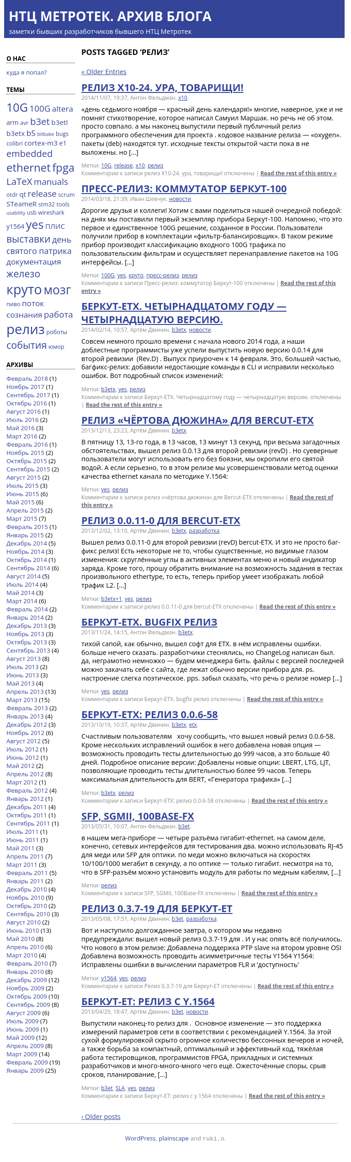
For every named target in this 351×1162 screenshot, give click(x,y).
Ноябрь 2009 (25, 988)
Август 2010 (23, 922)
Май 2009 (20, 1037)
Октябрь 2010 (26, 906)
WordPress (140, 1138)
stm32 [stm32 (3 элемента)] (46, 204)
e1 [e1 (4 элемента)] (63, 143)
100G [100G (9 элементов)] (39, 108)
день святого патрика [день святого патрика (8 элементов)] (39, 245)
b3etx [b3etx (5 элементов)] (15, 133)
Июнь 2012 (22, 757)
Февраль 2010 (27, 963)
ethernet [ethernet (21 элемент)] (28, 167)
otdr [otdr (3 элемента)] (12, 195)
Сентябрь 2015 (28, 469)
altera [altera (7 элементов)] (62, 108)
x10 (182, 98)
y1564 (108, 978)
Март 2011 (21, 864)
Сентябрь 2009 (28, 1004)
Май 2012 (20, 766)
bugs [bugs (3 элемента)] (62, 134)
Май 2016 (20, 428)
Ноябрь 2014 (25, 551)
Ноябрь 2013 (25, 634)
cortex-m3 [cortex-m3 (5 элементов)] (41, 142)
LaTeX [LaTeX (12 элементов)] (19, 181)
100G (107, 275)
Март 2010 (21, 955)
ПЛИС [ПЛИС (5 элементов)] (55, 226)
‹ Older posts (101, 1116)
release (123, 165)
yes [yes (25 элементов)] (35, 224)
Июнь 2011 (22, 840)
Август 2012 (23, 741)
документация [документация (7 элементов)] (33, 261)
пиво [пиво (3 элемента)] (13, 304)
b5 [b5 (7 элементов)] (31, 133)
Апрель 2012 (25, 774)
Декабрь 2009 (26, 980)
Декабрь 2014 (26, 543)
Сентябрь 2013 (28, 650)
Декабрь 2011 (26, 807)
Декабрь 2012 (26, 724)
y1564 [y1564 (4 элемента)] (15, 226)
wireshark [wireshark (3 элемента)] (51, 212)
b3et (184, 826)
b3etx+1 (111, 599)
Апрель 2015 (25, 510)
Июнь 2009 (22, 1029)
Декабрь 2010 (26, 889)
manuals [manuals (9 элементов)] (51, 181)
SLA (120, 1088)
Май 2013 (20, 683)
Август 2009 (23, 1013)
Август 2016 (23, 411)
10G (106, 165)
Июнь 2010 (22, 930)
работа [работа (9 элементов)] (58, 314)
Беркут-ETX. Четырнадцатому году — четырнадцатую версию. (184, 312)
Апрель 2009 (25, 1046)
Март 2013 (21, 700)
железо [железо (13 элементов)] (23, 273)
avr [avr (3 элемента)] (24, 123)
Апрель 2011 (25, 856)
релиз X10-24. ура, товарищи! (162, 87)
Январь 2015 (25, 535)
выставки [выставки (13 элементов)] (28, 238)
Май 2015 (20, 502)
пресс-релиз (162, 275)
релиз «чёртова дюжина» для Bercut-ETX (197, 420)
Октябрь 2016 (26, 403)
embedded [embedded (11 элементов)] (29, 153)
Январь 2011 (25, 881)
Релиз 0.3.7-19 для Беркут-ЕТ (157, 908)
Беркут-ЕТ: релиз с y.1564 (148, 1001)
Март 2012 (21, 782)
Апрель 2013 (25, 691)
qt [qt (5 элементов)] (22, 194)
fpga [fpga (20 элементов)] (63, 167)
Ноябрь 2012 (25, 733)
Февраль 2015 (27, 527)
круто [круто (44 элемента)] (24, 289)
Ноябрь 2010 (25, 897)
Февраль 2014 (27, 609)
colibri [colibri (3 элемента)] (14, 143)
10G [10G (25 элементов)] (17, 107)
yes (121, 275)
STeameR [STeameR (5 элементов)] (21, 203)
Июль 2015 (22, 485)
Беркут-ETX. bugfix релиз (149, 621)
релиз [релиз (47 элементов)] (25, 329)
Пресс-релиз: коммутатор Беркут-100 (184, 188)
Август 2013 (23, 658)
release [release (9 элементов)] (42, 193)
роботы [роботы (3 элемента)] (57, 332)
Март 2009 (21, 1054)
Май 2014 (20, 593)
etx (193, 725)
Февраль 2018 (27, 378)
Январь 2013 (25, 716)
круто (136, 275)
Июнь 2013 (22, 675)
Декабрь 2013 (26, 626)
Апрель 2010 (25, 947)
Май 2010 (20, 939)
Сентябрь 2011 (28, 823)
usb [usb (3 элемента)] (32, 212)
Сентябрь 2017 (28, 395)
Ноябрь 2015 (25, 453)
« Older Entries (104, 71)
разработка (204, 531)
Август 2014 (23, 576)
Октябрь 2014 (26, 560)
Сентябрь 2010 (28, 914)
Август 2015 (23, 477)
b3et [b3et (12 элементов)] (40, 121)
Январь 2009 (25, 1070)
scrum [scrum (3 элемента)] (66, 195)
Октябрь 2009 (26, 996)
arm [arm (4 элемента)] (12, 122)
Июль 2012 (22, 749)
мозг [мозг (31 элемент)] (57, 289)
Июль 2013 (22, 667)
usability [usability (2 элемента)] (15, 213)
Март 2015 (21, 518)
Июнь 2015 (22, 494)
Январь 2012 (25, 798)
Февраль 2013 (27, 708)
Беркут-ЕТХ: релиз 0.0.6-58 (149, 714)
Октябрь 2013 (26, 642)
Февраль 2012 (27, 790)
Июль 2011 (22, 831)
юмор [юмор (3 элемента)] (56, 347)
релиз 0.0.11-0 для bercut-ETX (160, 520)
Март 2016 (21, 436)
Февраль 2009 (27, 1062)
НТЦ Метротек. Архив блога (110, 16)
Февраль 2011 (27, 873)
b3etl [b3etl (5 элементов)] (59, 122)
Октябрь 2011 (26, 815)
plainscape (174, 1138)
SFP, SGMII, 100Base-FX (137, 815)
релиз (155, 165)
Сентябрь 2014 (28, 568)
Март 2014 (21, 601)
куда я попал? (26, 72)
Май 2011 (20, 848)
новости (180, 199)
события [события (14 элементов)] (26, 344)
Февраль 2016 (27, 444)
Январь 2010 (25, 971)
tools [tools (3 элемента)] (63, 204)
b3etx (179, 330)
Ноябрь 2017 (25, 387)
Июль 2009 (22, 1021)
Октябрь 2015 (26, 461)
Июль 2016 (22, 420)
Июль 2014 (22, 584)
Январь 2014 (25, 617)
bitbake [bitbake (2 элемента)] (45, 134)
